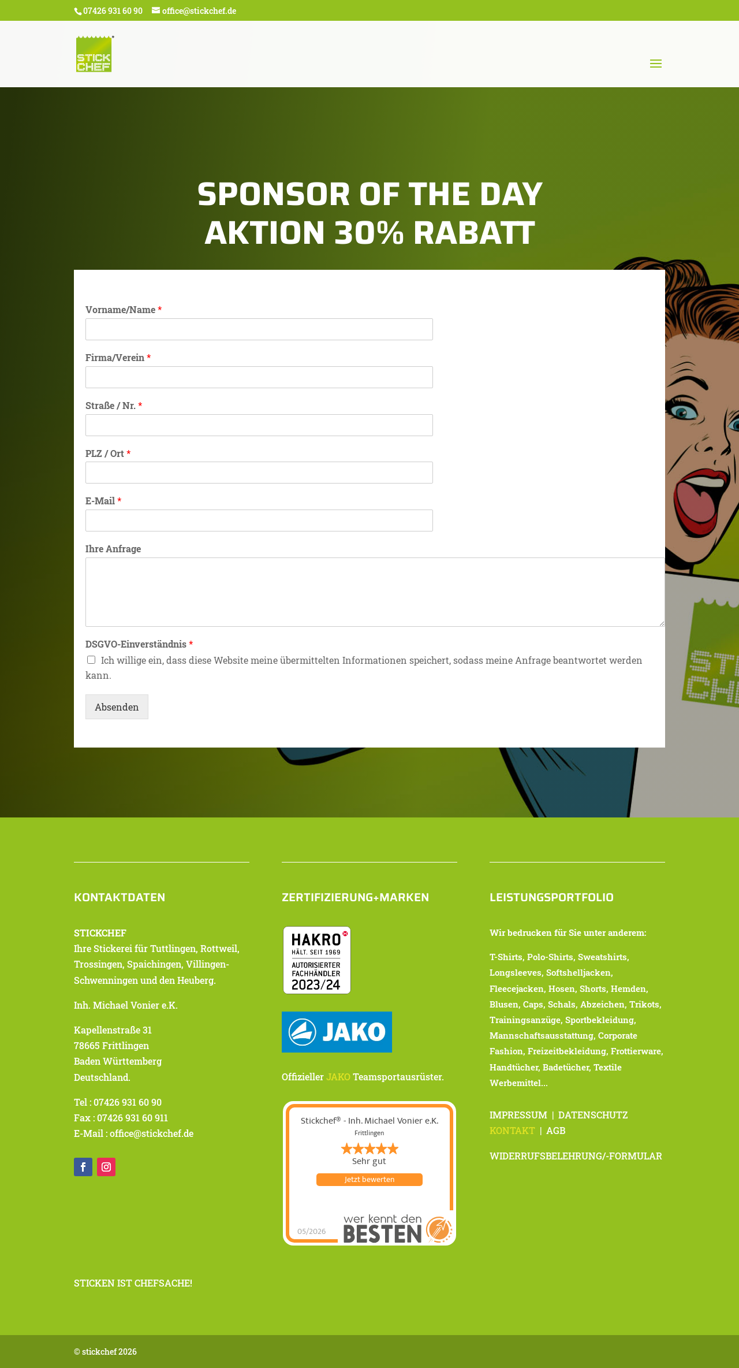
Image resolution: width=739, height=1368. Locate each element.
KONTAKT (512, 1130)
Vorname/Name (123, 309)
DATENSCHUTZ (593, 1115)
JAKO (338, 1076)
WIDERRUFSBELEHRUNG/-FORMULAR (576, 1156)
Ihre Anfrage (113, 549)
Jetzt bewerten (369, 1179)
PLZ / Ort (107, 453)
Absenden (117, 707)
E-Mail (103, 501)
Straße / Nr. (113, 405)
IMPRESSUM (518, 1115)
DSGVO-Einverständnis (139, 644)
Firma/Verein (118, 357)
